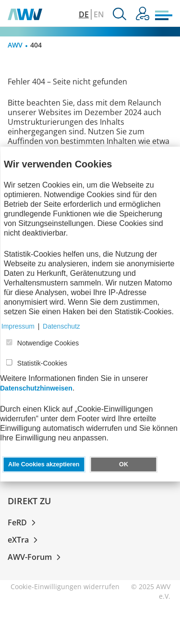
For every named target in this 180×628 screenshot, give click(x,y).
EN (99, 14)
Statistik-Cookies (42, 363)
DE (84, 14)
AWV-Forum (36, 557)
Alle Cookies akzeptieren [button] (43, 464)
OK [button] (123, 464)
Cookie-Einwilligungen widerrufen (65, 586)
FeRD (23, 522)
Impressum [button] (18, 326)
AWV (15, 44)
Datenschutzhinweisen (36, 388)
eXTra (24, 539)
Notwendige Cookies (48, 343)
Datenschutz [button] (61, 326)
